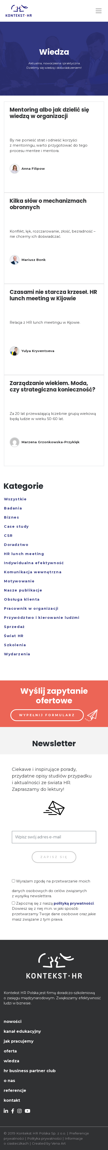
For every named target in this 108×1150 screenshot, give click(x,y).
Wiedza (11, 1061)
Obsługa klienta (22, 599)
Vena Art (58, 1143)
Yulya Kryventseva (32, 351)
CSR (8, 535)
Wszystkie (15, 499)
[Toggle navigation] (98, 11)
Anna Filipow (27, 169)
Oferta (10, 1051)
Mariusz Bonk (28, 260)
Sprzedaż (14, 627)
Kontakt (12, 1100)
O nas (9, 1080)
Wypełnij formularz (47, 715)
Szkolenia (15, 645)
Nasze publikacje (23, 590)
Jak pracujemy (19, 1041)
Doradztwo (16, 544)
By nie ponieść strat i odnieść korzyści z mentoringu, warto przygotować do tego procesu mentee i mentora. (48, 145)
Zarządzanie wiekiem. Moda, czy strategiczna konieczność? (52, 386)
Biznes (11, 517)
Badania (13, 508)
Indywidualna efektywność (34, 563)
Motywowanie (19, 581)
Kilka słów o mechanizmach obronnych (48, 204)
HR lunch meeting (24, 554)
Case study (16, 526)
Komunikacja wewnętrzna (33, 572)
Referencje (15, 1090)
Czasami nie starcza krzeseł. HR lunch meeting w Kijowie (53, 295)
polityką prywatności (74, 903)
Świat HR (14, 636)
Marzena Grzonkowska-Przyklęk (45, 442)
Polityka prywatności (44, 1138)
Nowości (13, 1021)
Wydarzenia (17, 654)
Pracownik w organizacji (31, 608)
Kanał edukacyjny (22, 1031)
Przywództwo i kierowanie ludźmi (42, 617)
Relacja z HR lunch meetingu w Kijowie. (45, 322)
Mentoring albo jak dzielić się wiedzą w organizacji (49, 113)
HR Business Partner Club (30, 1070)
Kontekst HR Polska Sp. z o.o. (41, 1133)
